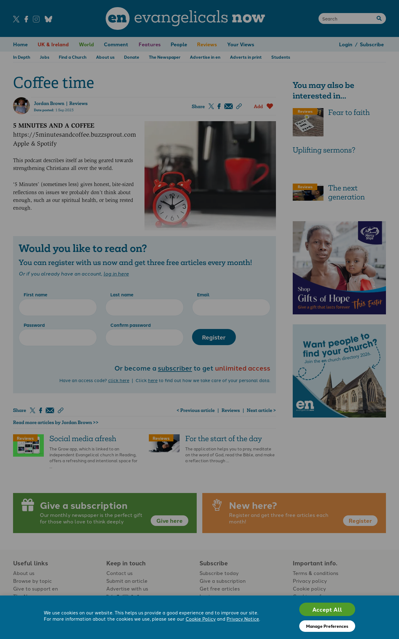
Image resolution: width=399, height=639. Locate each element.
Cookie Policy (201, 618)
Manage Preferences (327, 626)
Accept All (327, 609)
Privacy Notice (243, 618)
